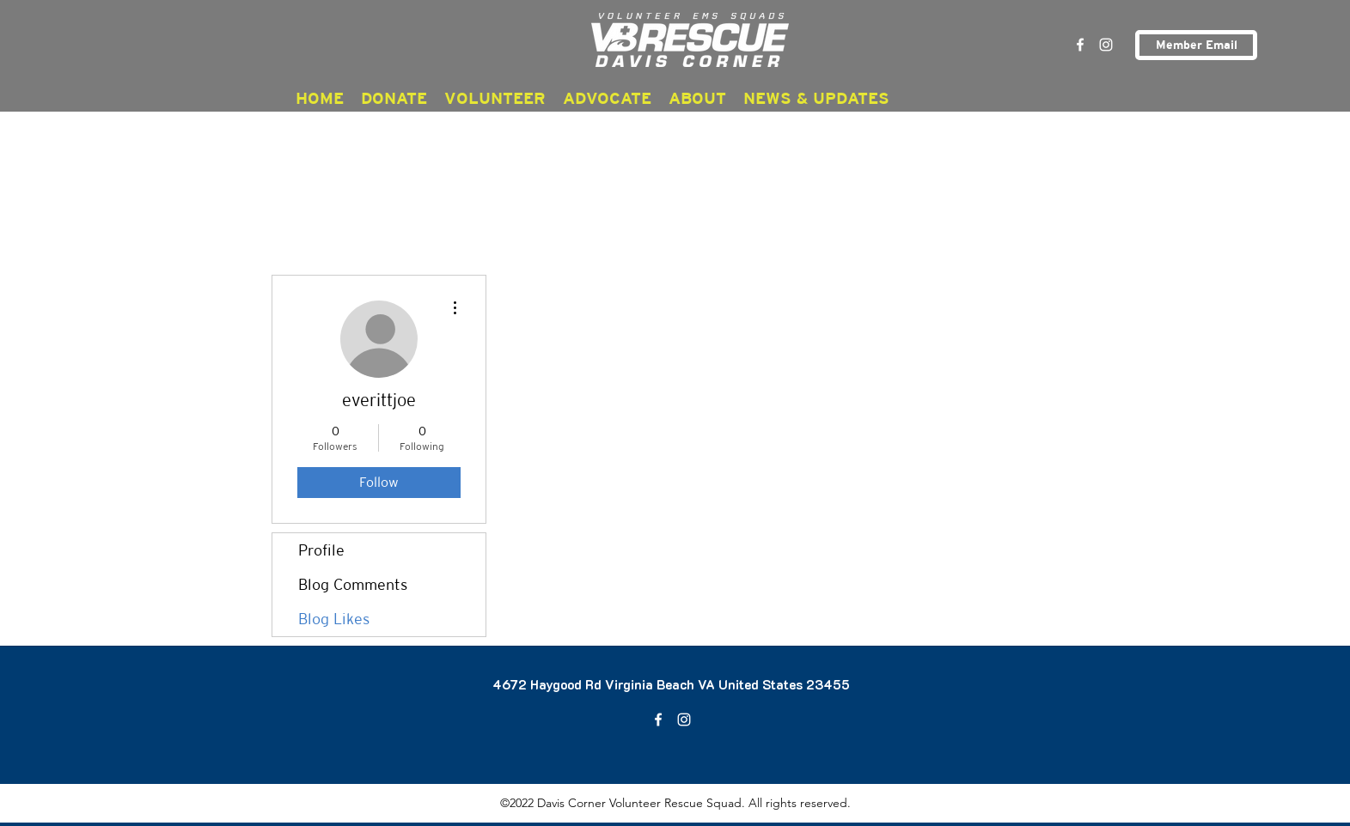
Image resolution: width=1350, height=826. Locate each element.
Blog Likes (334, 619)
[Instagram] (1106, 44)
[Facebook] (1080, 44)
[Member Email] (1196, 45)
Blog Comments (352, 584)
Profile (321, 550)
